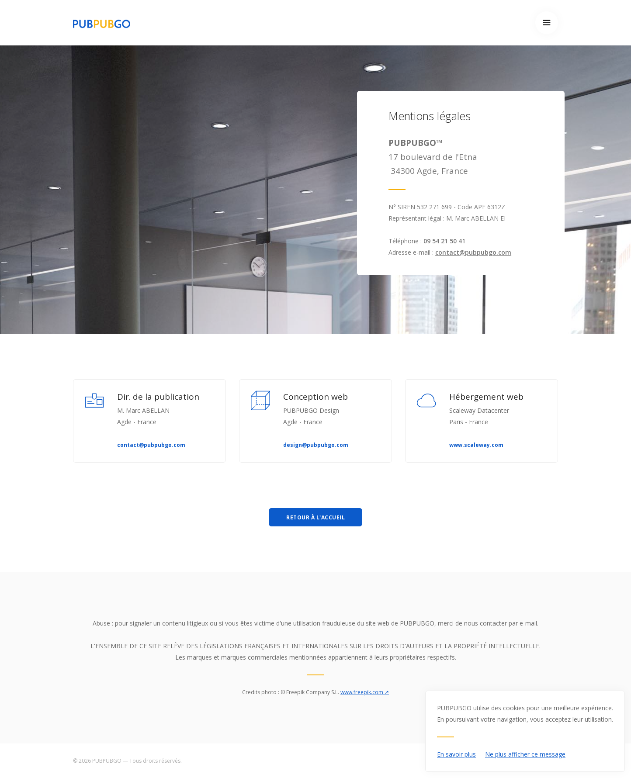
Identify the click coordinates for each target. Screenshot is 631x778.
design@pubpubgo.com (315, 445)
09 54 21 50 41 (444, 241)
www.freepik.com (364, 692)
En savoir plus (456, 754)
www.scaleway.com (476, 445)
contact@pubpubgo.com (473, 252)
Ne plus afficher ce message (525, 754)
